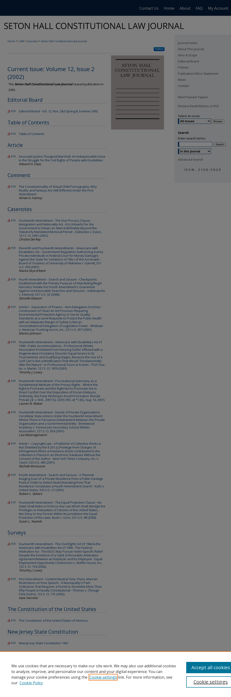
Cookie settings (103, 677)
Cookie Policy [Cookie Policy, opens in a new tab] (31, 682)
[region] (115, 674)
